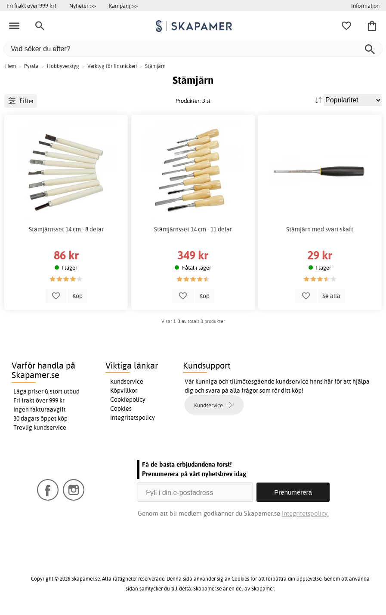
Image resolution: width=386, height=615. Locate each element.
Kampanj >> (123, 5)
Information (365, 5)
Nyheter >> (82, 5)
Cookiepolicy (127, 399)
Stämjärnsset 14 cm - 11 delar (193, 229)
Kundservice (126, 381)
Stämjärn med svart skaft (319, 229)
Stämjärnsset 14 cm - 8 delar (66, 229)
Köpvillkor (123, 390)
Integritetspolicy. (305, 513)
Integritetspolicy (132, 417)
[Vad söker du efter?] (193, 49)
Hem (10, 66)
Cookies (121, 408)
